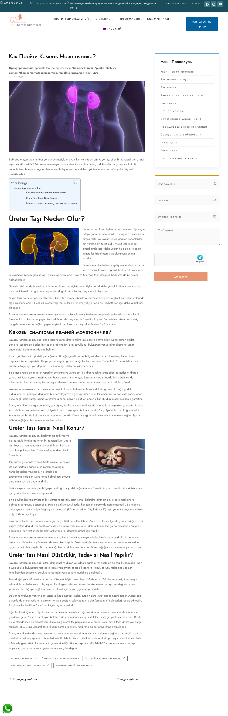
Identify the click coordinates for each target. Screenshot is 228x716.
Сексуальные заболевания (182, 139)
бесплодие (169, 155)
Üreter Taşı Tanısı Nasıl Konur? (41, 202)
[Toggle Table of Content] (73, 188)
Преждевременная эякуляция (184, 131)
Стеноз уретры (172, 115)
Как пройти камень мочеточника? (105, 663)
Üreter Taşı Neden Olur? (28, 193)
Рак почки (169, 92)
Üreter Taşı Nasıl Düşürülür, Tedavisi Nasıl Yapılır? (51, 208)
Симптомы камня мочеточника (60, 663)
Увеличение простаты (178, 76)
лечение (104, 20)
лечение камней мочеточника (73, 670)
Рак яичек (168, 108)
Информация (130, 20)
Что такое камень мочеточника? (30, 670)
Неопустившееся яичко (179, 163)
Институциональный (71, 20)
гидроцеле (169, 147)
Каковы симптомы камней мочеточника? (47, 197)
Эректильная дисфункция (181, 123)
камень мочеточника (23, 663)
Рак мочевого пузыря (178, 84)
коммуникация (162, 20)
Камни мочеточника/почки (182, 100)
